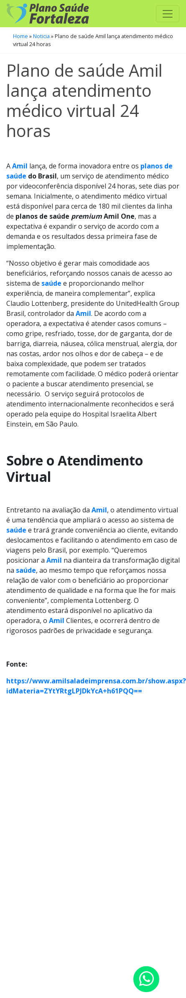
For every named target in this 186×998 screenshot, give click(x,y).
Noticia (41, 36)
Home (20, 36)
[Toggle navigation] (167, 13)
